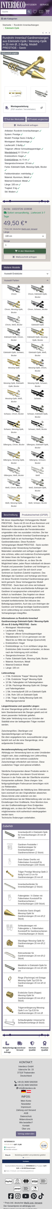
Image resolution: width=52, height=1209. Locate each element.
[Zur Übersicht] (46, 33)
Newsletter (26, 1104)
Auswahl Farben (26, 280)
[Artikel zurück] (43, 33)
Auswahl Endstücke (26, 273)
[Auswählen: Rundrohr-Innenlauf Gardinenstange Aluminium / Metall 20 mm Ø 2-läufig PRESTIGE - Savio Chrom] (14, 291)
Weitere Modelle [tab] (12, 267)
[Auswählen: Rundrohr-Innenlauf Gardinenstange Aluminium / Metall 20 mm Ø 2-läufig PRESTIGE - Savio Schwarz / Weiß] (37, 427)
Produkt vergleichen (37, 119)
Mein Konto (26, 1101)
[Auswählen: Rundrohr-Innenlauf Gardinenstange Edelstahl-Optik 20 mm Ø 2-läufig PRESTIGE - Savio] (37, 321)
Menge (7, 241)
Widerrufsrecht (26, 1119)
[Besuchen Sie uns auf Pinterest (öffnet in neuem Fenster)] (34, 1197)
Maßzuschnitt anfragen (26, 125)
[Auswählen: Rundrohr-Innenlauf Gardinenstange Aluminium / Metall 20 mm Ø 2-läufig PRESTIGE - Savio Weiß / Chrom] (14, 485)
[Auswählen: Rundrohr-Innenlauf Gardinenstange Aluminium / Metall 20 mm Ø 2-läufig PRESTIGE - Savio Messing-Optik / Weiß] (14, 396)
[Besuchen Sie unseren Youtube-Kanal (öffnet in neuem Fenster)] (26, 1197)
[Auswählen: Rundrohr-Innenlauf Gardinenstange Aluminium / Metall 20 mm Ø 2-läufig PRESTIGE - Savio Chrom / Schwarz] (37, 307)
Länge (6, 232)
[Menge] (25, 245)
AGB (26, 1113)
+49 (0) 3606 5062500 (27, 1082)
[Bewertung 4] (27, 1157)
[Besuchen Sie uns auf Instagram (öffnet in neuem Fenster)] (18, 1197)
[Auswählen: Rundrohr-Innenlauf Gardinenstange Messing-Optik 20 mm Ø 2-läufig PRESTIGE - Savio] (14, 365)
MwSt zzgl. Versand (29, 229)
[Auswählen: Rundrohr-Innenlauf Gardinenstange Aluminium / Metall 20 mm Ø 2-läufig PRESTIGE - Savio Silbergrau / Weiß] (14, 472)
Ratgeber (31, 5)
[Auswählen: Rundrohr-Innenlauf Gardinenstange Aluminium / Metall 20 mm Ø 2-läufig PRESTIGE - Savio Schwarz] (37, 396)
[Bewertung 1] (23, 1157)
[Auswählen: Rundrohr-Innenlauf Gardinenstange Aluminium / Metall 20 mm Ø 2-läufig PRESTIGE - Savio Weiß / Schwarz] (37, 500)
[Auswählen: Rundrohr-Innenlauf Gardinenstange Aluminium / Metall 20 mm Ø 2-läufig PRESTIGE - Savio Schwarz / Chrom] (14, 411)
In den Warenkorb (24, 251)
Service (44, 5)
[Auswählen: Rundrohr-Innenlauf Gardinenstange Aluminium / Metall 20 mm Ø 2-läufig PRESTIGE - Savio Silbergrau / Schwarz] (37, 457)
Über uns (26, 1129)
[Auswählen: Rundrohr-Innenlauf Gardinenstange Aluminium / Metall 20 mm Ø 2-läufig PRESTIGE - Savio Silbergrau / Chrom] (14, 442)
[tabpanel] (26, 670)
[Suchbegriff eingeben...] (13, 11)
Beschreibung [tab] (11, 515)
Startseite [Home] (7, 25)
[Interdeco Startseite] (13, 5)
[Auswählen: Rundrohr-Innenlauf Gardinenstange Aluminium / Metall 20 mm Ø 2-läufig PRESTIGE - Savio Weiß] (37, 472)
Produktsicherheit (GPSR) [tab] (35, 515)
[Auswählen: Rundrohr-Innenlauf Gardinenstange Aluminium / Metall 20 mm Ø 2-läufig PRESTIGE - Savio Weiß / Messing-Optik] (14, 500)
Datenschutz (26, 1116)
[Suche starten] (29, 11)
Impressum (26, 1107)
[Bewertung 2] (24, 1157)
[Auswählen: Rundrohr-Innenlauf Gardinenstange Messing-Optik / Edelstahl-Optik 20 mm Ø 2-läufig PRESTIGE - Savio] (14, 381)
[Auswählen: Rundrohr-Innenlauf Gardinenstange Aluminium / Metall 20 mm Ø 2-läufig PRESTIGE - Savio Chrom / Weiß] (14, 321)
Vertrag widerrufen (26, 1134)
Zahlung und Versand (26, 1110)
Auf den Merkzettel (14, 119)
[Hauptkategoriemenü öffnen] (9, 18)
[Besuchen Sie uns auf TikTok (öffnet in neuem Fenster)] (41, 1197)
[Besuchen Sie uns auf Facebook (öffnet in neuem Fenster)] (11, 1197)
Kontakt (25, 1126)
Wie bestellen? (26, 1122)
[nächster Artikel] (49, 33)
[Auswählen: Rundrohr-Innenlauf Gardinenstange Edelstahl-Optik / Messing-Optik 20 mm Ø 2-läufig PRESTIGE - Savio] (37, 334)
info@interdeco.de (27, 1088)
